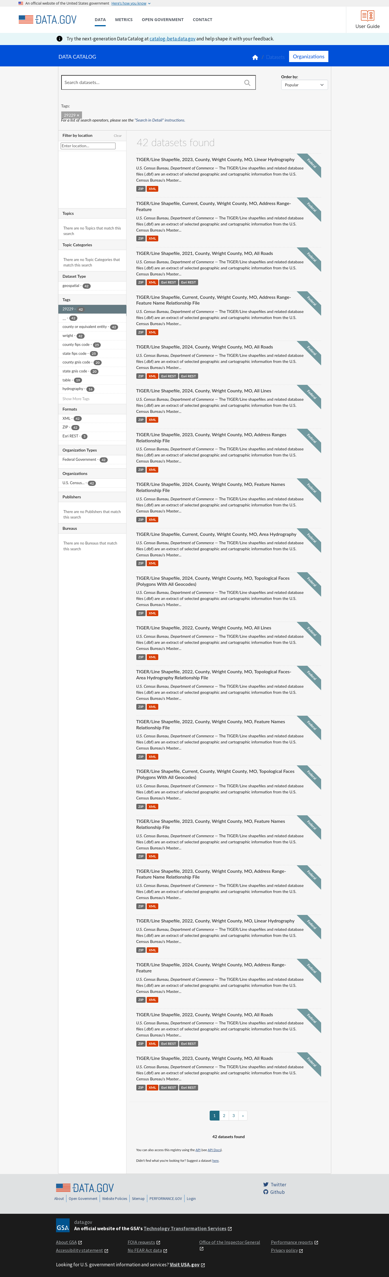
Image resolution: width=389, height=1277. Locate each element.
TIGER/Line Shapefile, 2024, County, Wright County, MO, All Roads (204, 346)
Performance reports (292, 1242)
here (215, 1160)
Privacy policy (284, 1250)
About (59, 1198)
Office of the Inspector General (229, 1242)
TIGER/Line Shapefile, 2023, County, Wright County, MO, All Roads (204, 1058)
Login (191, 1198)
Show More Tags (76, 398)
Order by (289, 76)
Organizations (308, 56)
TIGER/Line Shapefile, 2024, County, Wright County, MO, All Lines (203, 390)
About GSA (66, 1242)
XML (152, 189)
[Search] (247, 83)
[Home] (47, 20)
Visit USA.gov (185, 1264)
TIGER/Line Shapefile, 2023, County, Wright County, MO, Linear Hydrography (215, 159)
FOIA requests (141, 1242)
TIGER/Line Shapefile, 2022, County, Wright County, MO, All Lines (203, 627)
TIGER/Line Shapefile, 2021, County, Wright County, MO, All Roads (204, 253)
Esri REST (168, 282)
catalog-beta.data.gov (173, 39)
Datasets (275, 57)
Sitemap (138, 1198)
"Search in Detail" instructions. (160, 120)
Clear (118, 135)
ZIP (141, 189)
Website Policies (114, 1198)
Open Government (83, 1198)
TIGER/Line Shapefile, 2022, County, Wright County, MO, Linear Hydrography (215, 920)
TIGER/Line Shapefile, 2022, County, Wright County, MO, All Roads (204, 1014)
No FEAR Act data (145, 1250)
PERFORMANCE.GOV (166, 1198)
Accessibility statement (79, 1250)
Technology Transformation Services (185, 1228)
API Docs (214, 1150)
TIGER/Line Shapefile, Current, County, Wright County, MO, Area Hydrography (216, 534)
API (198, 1150)
